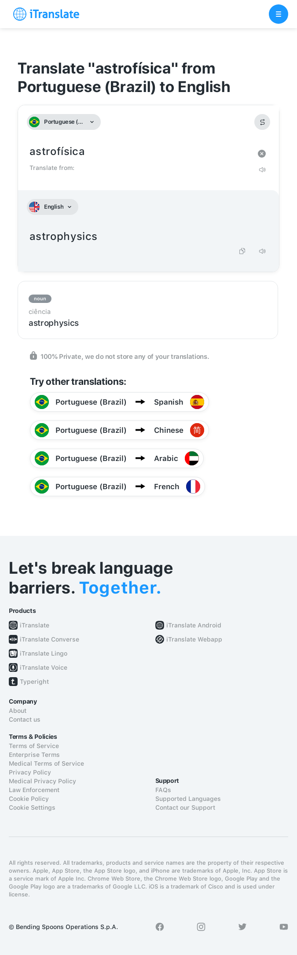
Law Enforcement (34, 789)
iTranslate (34, 625)
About (17, 710)
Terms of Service (34, 745)
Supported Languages (188, 798)
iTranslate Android (193, 625)
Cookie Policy (29, 798)
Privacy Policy (30, 772)
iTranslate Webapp (194, 639)
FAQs (163, 789)
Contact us (24, 719)
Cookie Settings (32, 807)
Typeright (34, 681)
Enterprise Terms (34, 754)
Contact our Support (185, 807)
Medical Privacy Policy (42, 781)
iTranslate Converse (49, 639)
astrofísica (140, 152)
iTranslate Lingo (43, 653)
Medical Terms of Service (46, 763)
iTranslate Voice (43, 667)
